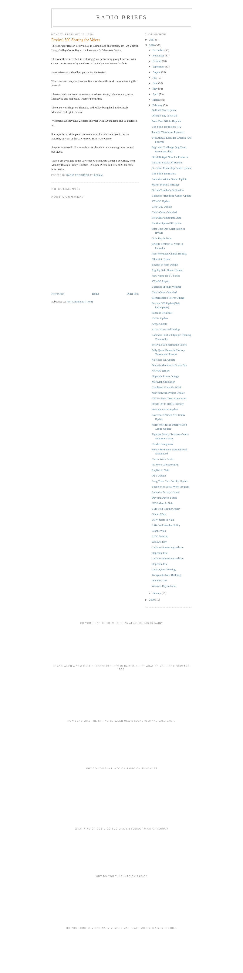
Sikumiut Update (161, 259)
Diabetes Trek (159, 580)
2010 (152, 45)
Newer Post (57, 293)
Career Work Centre (163, 459)
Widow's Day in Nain (164, 586)
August (156, 72)
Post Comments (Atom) (80, 301)
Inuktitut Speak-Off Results (167, 162)
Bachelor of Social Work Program (170, 486)
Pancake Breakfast (162, 312)
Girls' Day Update (162, 206)
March (156, 99)
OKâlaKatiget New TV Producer (170, 157)
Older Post (132, 293)
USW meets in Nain (163, 519)
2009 (152, 599)
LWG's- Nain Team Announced (169, 398)
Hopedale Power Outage (165, 376)
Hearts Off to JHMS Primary (168, 403)
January (157, 593)
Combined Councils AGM (166, 387)
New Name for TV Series (166, 275)
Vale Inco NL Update (163, 359)
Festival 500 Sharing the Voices (169, 344)
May (155, 88)
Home (95, 293)
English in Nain (160, 470)
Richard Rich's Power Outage (168, 297)
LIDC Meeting (160, 536)
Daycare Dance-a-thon (164, 497)
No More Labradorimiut (165, 464)
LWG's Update (160, 318)
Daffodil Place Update (164, 110)
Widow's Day (159, 541)
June (155, 83)
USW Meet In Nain (162, 503)
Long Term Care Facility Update (170, 481)
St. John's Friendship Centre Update (172, 168)
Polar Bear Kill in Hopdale (166, 121)
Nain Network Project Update (168, 392)
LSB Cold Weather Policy (166, 508)
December (158, 50)
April (155, 94)
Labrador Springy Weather (166, 286)
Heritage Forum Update (165, 409)
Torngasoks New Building (166, 574)
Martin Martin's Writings (165, 184)
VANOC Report (160, 281)
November (158, 55)
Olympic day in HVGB (165, 115)
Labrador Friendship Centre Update (171, 195)
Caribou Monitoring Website (167, 547)
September (158, 66)
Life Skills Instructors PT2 (166, 126)
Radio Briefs (121, 17)
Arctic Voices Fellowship (166, 329)
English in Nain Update (165, 264)
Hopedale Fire (160, 552)
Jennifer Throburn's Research (168, 132)
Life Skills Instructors (164, 173)
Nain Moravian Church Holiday (169, 253)
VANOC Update (161, 201)
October (157, 61)
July (155, 77)
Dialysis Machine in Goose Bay (169, 365)
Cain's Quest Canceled (164, 212)
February (157, 105)
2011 (152, 39)
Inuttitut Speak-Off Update (167, 223)
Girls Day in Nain (162, 238)
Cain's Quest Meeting (164, 569)
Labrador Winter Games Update (169, 179)
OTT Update (159, 475)
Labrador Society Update (166, 492)
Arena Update (159, 323)
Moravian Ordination (163, 381)
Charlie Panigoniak (162, 444)
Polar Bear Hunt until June (166, 217)
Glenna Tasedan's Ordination (168, 190)
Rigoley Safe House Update (167, 270)
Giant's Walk (159, 514)
